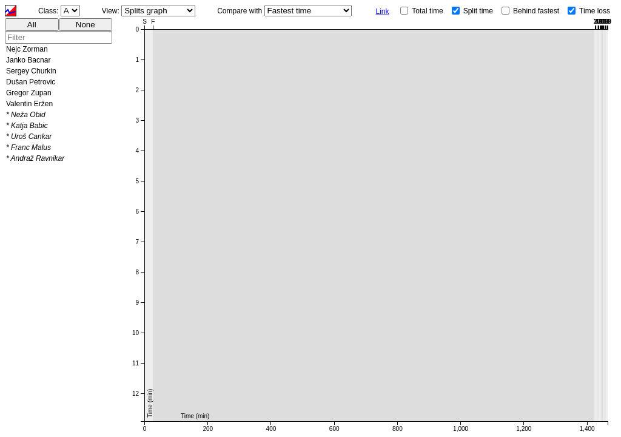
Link (382, 11)
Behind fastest (536, 11)
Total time (427, 11)
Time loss (594, 11)
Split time (478, 11)
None (85, 24)
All (31, 24)
